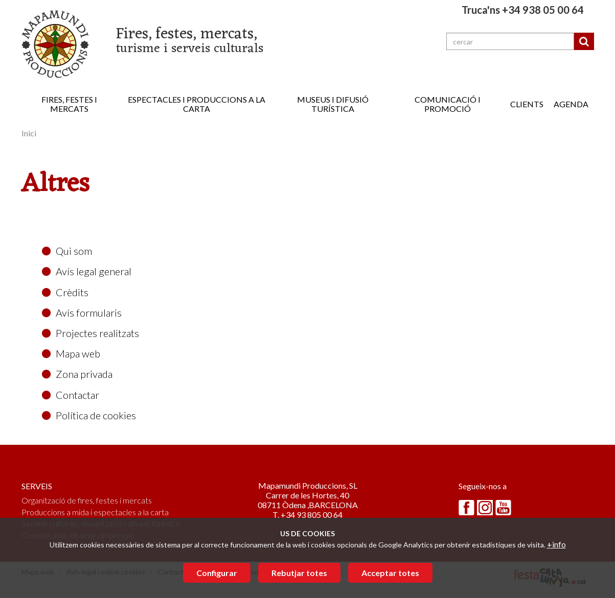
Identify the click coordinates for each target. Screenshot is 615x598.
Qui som (67, 251)
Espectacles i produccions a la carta (196, 103)
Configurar (216, 573)
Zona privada (77, 374)
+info (556, 544)
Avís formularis (82, 312)
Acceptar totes (390, 573)
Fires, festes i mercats (69, 103)
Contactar (70, 395)
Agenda (571, 104)
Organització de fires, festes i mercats (86, 500)
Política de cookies (89, 415)
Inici (28, 133)
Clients (526, 104)
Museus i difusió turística (333, 103)
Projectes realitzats (90, 333)
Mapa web (71, 353)
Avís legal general (86, 271)
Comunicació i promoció (448, 103)
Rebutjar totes (299, 573)
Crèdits (65, 292)
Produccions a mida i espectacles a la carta (95, 512)
